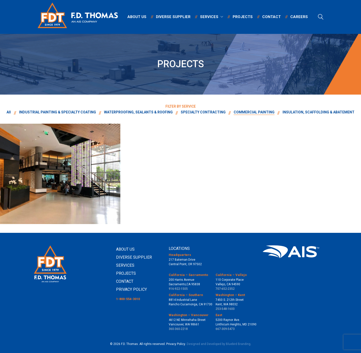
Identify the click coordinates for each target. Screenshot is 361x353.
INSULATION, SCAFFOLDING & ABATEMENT (318, 112)
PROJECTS (126, 273)
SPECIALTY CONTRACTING (203, 112)
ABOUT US (125, 249)
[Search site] (320, 17)
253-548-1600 (225, 309)
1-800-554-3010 (128, 299)
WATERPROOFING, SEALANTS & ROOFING (138, 112)
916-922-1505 (178, 289)
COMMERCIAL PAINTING (254, 112)
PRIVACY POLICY (131, 289)
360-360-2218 (178, 329)
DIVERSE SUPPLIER (134, 257)
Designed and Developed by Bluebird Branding (218, 344)
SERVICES (125, 265)
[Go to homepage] (78, 17)
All (9, 112)
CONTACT (124, 281)
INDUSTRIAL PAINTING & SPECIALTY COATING (57, 112)
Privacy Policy (175, 344)
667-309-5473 (225, 329)
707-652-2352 (225, 289)
